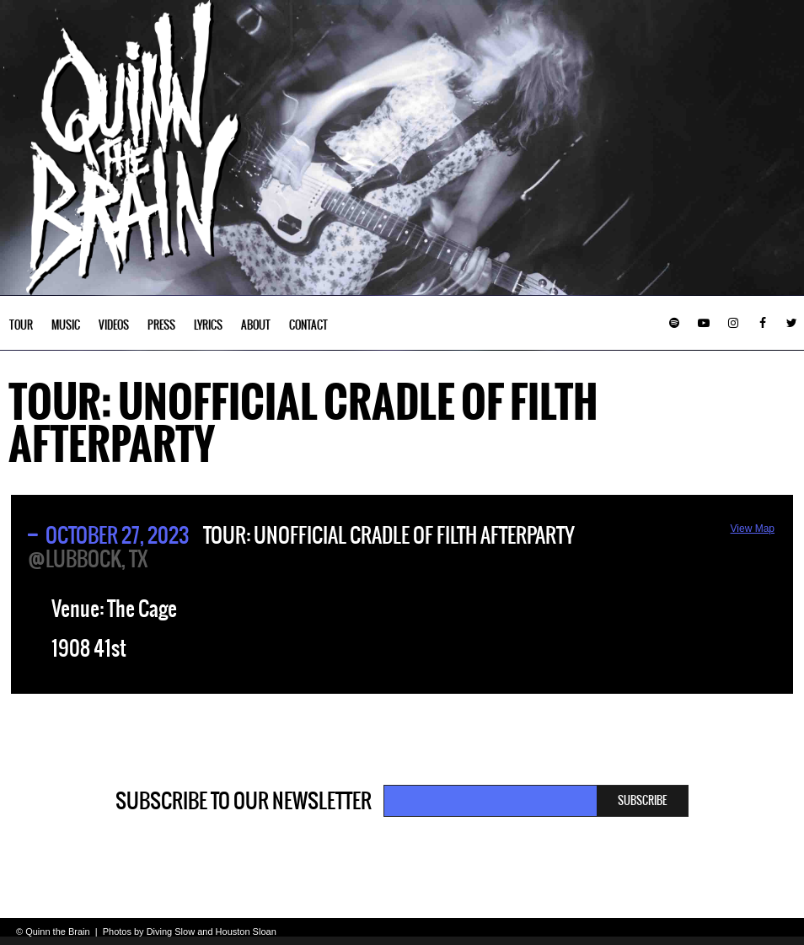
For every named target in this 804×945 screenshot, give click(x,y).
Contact (308, 325)
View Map (753, 528)
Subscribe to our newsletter (243, 801)
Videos (114, 325)
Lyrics (208, 325)
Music (65, 325)
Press (161, 325)
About (256, 325)
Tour (21, 325)
